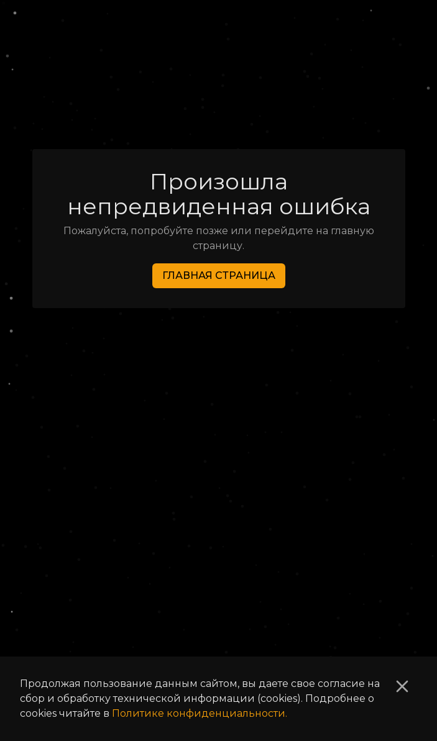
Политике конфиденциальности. (199, 713)
